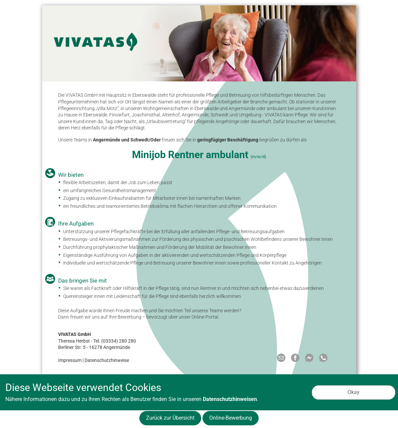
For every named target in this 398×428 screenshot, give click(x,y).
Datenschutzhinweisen (230, 399)
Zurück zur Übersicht (170, 418)
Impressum (70, 360)
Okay (354, 392)
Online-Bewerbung (230, 418)
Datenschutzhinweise (107, 360)
